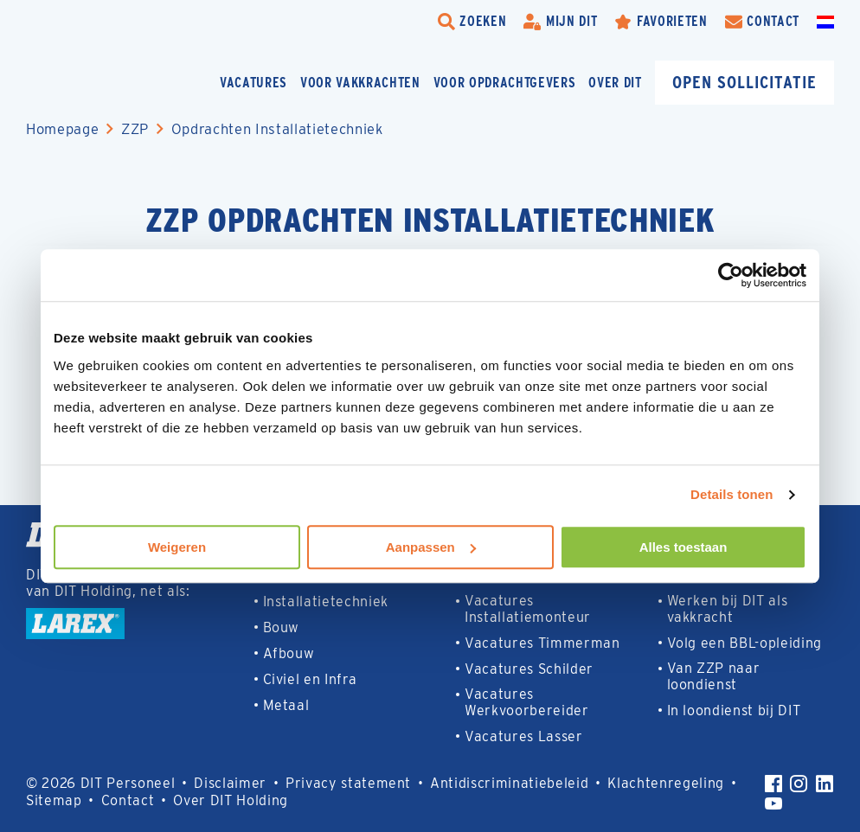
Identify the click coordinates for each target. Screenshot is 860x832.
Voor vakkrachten (360, 82)
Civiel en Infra (310, 679)
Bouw (281, 627)
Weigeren (177, 547)
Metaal (286, 705)
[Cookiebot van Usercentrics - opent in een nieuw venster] (730, 275)
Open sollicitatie (744, 82)
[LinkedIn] (824, 783)
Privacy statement (348, 783)
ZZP (135, 129)
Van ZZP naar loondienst (714, 676)
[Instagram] (798, 783)
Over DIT (614, 82)
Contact (128, 800)
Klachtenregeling (665, 783)
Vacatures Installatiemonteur (528, 608)
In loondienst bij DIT (734, 710)
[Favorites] (660, 22)
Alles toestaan (683, 547)
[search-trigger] (472, 22)
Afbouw (289, 653)
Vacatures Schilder (529, 669)
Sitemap (54, 800)
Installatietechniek (326, 601)
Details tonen (731, 494)
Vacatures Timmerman (542, 643)
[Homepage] (112, 82)
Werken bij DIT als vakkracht (727, 608)
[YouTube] (773, 803)
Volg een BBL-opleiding (745, 643)
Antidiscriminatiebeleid (509, 783)
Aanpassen (431, 547)
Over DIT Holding (230, 800)
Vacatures (253, 82)
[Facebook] (773, 783)
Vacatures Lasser (524, 736)
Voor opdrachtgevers (504, 82)
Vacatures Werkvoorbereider (527, 702)
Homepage (62, 129)
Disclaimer (230, 783)
